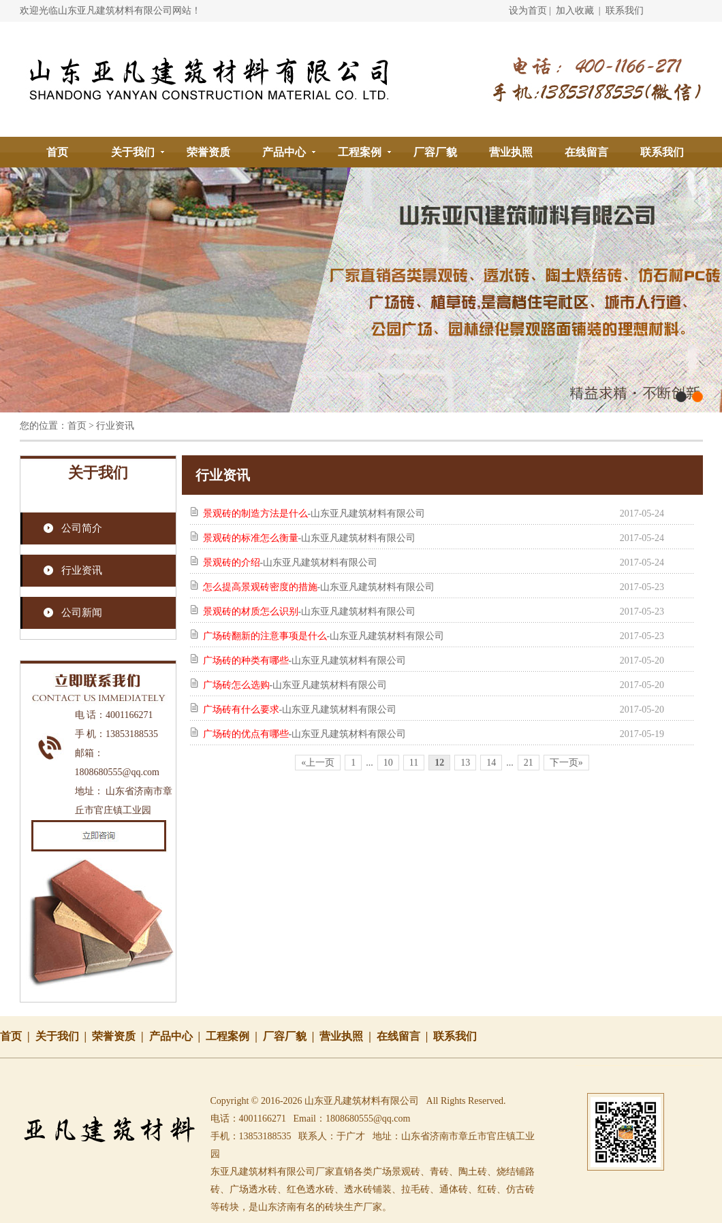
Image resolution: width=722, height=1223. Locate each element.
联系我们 (625, 10)
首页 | (17, 1036)
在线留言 (586, 152)
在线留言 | (405, 1036)
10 (388, 762)
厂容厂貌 (435, 152)
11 (413, 762)
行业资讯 (81, 570)
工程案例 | (234, 1036)
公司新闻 (81, 612)
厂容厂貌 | (291, 1036)
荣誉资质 (208, 152)
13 (465, 762)
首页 (57, 152)
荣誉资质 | (120, 1036)
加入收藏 (575, 10)
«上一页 (317, 762)
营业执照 (511, 152)
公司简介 (81, 528)
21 (528, 762)
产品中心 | (177, 1036)
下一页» (566, 762)
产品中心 (284, 152)
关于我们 (133, 152)
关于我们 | (64, 1036)
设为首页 (528, 10)
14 (491, 762)
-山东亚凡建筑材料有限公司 (314, 513)
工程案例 (359, 152)
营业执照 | (348, 1036)
